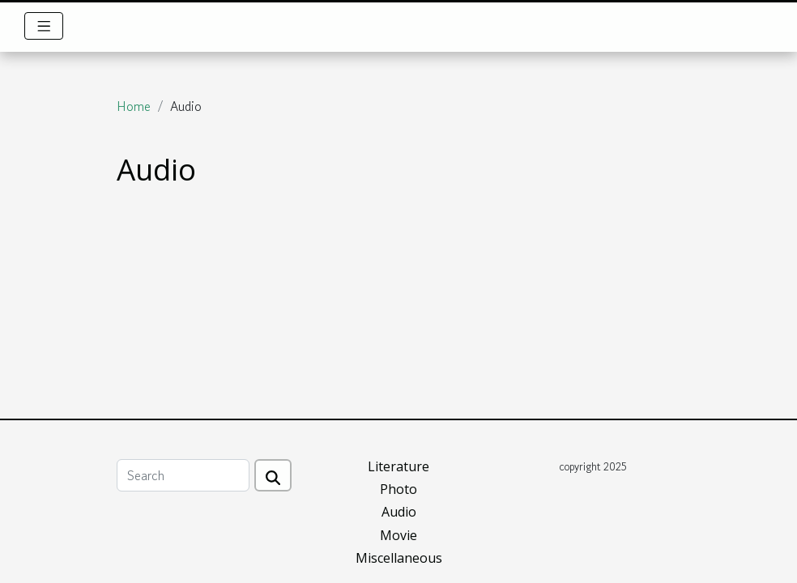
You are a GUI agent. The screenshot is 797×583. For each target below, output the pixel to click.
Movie (398, 535)
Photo (398, 489)
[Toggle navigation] (44, 26)
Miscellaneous (399, 558)
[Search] (183, 475)
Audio (398, 512)
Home (134, 106)
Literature (398, 466)
